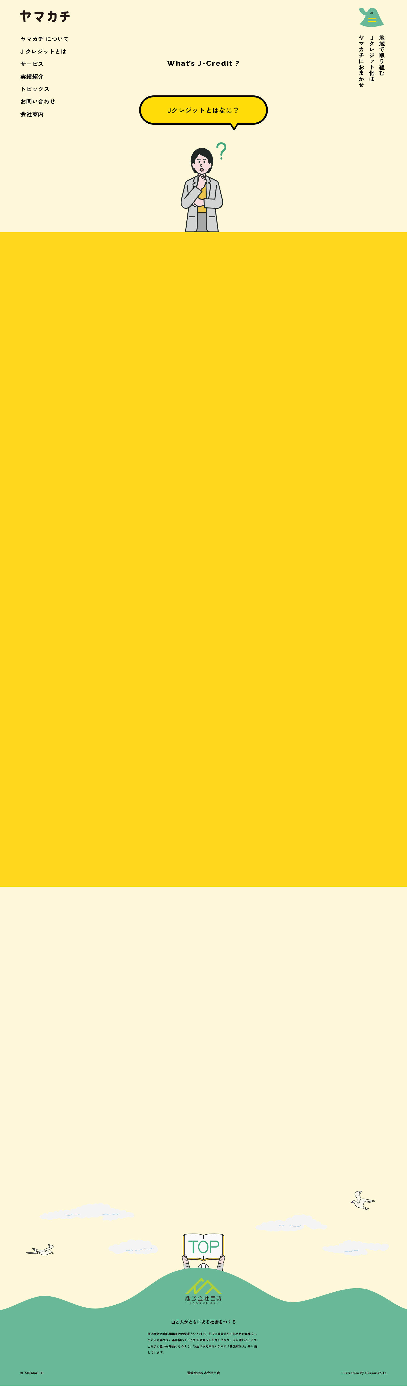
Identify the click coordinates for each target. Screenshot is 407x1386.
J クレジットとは (43, 51)
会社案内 (32, 114)
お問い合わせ (38, 101)
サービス (32, 63)
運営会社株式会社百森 (203, 1372)
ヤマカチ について (44, 38)
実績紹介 (32, 76)
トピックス (35, 89)
